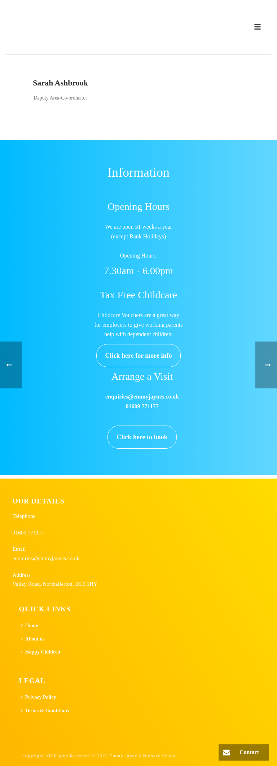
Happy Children (40, 652)
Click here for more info (138, 355)
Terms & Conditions (45, 710)
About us (33, 639)
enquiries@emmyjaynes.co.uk (46, 558)
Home (29, 625)
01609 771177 (28, 532)
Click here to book (141, 437)
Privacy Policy (38, 697)
